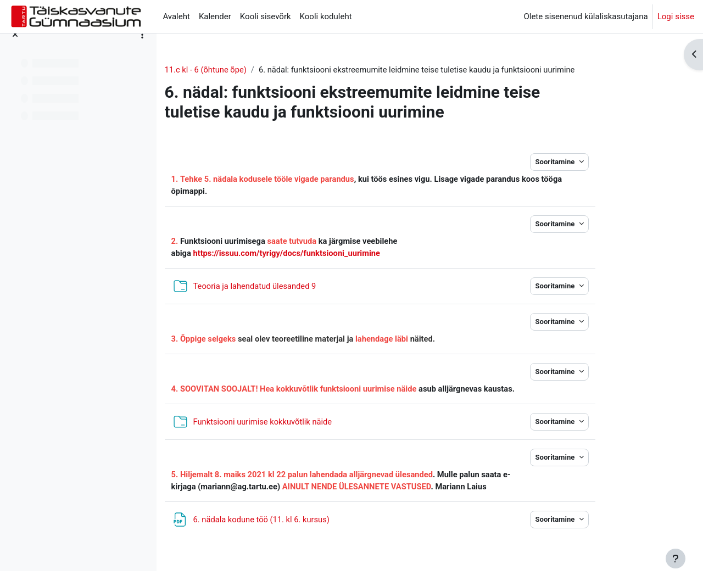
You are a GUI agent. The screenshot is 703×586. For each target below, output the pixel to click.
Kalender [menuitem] (215, 16)
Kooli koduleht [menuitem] (326, 16)
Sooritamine (596, 162)
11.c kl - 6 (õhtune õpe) (248, 70)
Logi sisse (675, 16)
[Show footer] (675, 558)
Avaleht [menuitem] (176, 16)
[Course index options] (142, 49)
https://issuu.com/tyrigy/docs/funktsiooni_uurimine (330, 254)
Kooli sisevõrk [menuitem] (265, 16)
